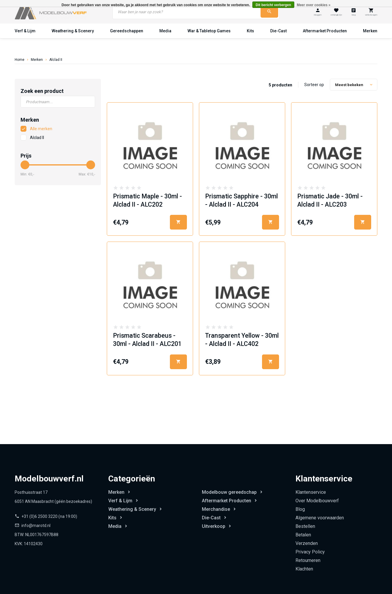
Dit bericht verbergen (273, 5)
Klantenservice (310, 492)
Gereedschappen (126, 31)
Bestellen (305, 526)
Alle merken (41, 128)
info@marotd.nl (35, 525)
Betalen (303, 535)
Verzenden (306, 543)
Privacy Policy (310, 552)
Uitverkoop (213, 526)
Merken (370, 31)
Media (165, 31)
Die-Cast (278, 31)
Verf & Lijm (25, 31)
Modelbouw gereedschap (229, 492)
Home (19, 60)
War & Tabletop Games (209, 31)
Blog (300, 509)
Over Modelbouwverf (317, 500)
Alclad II (55, 60)
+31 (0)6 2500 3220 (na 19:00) (49, 516)
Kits (250, 31)
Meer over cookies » (313, 5)
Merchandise (216, 509)
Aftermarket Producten (325, 31)
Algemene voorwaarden (319, 518)
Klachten (304, 569)
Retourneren (307, 560)
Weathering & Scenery (73, 31)
